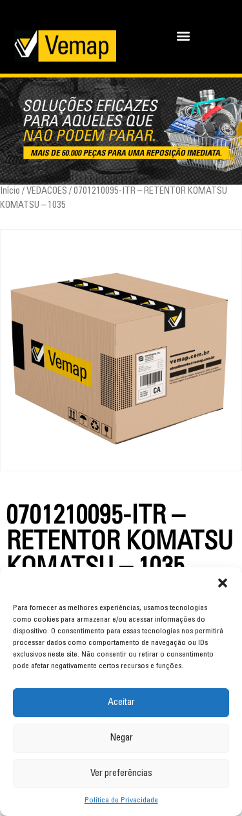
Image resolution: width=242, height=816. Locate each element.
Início (10, 191)
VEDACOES (46, 191)
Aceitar (121, 703)
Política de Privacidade (121, 800)
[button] (222, 582)
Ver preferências (121, 774)
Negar (121, 738)
